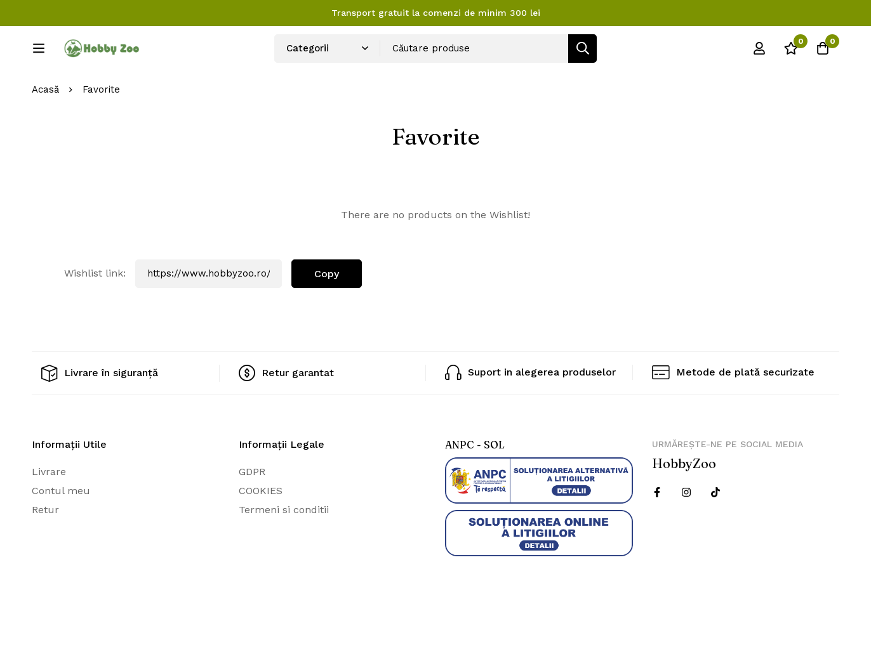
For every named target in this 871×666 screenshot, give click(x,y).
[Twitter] (715, 534)
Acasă (45, 132)
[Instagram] (686, 534)
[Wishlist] (791, 53)
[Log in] (759, 53)
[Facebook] (657, 534)
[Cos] (823, 53)
